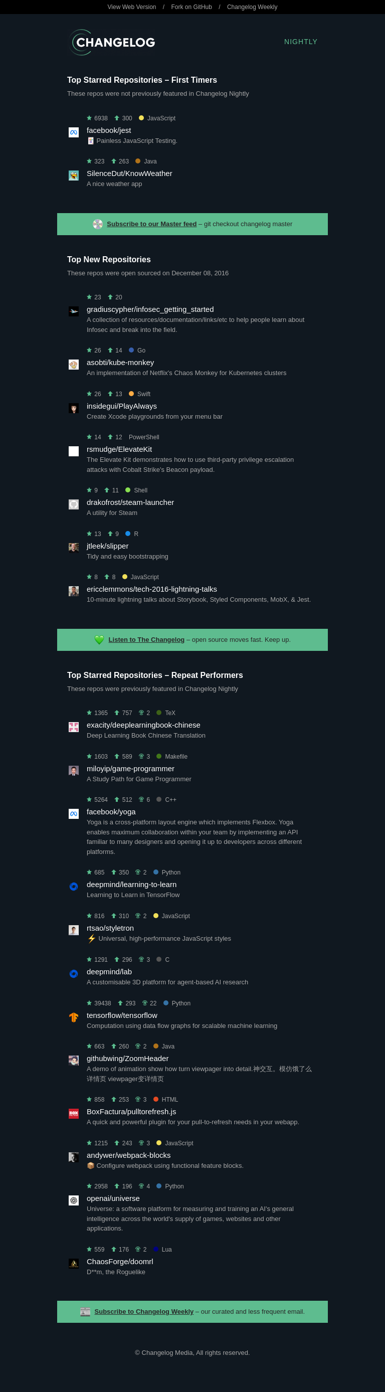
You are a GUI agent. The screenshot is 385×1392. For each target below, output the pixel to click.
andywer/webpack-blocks (129, 1155)
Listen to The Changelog (147, 639)
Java (145, 161)
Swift (139, 394)
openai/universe (113, 1198)
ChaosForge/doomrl (120, 1261)
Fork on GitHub (191, 7)
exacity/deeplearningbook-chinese (144, 725)
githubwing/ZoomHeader (127, 1058)
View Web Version (132, 7)
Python (166, 872)
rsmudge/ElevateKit (119, 449)
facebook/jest (109, 130)
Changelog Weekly (252, 7)
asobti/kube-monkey (120, 362)
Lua (162, 1249)
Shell (136, 490)
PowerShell (144, 437)
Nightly (301, 42)
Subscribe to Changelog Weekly (144, 1311)
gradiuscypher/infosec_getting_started (150, 309)
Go (137, 350)
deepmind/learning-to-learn (131, 884)
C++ (166, 799)
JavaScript (157, 118)
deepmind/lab (109, 971)
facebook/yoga (111, 811)
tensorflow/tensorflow (122, 1015)
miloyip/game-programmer (130, 768)
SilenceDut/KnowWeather (129, 173)
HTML (165, 1099)
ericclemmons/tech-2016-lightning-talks (152, 589)
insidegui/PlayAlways (122, 406)
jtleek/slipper (107, 546)
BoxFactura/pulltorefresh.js (131, 1111)
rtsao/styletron (110, 928)
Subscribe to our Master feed (152, 224)
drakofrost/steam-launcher (130, 502)
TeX (165, 713)
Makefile (171, 756)
